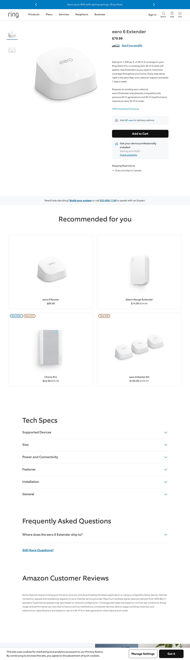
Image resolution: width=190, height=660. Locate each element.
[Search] (163, 14)
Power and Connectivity (95, 351)
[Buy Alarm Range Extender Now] (72, 258)
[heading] (95, 429)
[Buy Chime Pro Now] (118, 258)
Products (33, 14)
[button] (12, 33)
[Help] (172, 14)
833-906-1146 (108, 200)
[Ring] (13, 15)
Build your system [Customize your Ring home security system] (81, 200)
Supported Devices (95, 326)
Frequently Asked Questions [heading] (66, 415)
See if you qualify (132, 45)
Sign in (152, 14)
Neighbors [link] (81, 14)
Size (95, 339)
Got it (171, 654)
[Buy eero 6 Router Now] (27, 258)
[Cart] (180, 14)
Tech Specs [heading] (39, 315)
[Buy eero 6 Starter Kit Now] (163, 258)
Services (64, 14)
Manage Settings (143, 654)
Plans (49, 14)
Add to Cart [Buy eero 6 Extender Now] (140, 134)
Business (100, 14)
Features (95, 363)
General (95, 388)
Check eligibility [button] (128, 155)
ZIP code (129, 120)
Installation (95, 376)
